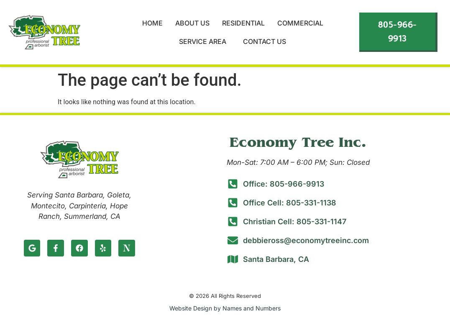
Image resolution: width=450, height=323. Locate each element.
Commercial (300, 23)
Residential (243, 23)
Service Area (204, 41)
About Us (192, 23)
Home (152, 23)
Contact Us (264, 41)
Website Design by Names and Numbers (225, 308)
